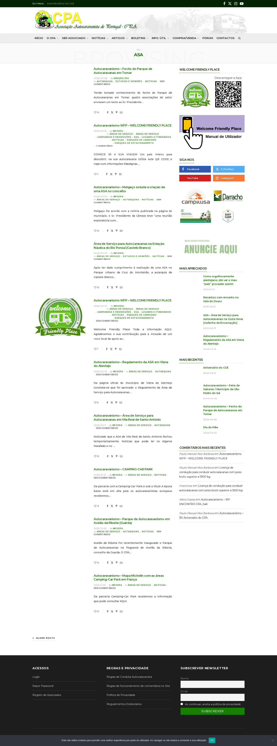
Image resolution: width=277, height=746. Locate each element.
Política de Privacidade (121, 695)
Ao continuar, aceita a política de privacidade (213, 704)
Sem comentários (107, 321)
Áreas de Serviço (121, 134)
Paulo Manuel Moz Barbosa (196, 453)
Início (39, 38)
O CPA (51, 38)
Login (36, 676)
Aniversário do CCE (60, 3)
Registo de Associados (46, 695)
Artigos (118, 38)
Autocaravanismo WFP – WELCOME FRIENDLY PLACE (132, 125)
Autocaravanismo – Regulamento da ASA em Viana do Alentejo (223, 339)
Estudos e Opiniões (129, 81)
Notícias (98, 38)
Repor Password (42, 686)
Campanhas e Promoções (114, 137)
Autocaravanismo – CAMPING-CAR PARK (123, 469)
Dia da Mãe (210, 427)
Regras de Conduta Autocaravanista (129, 676)
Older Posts (43, 638)
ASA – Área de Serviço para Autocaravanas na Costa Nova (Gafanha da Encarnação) (223, 319)
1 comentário (104, 146)
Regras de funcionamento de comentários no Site (138, 686)
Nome (185, 678)
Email (184, 691)
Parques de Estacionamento (134, 143)
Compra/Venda (184, 38)
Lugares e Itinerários (156, 137)
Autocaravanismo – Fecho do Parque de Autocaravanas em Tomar (222, 410)
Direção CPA (121, 78)
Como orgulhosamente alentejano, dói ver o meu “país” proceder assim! (220, 280)
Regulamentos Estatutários (124, 704)
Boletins (138, 38)
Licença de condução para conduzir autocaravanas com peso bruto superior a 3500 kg (210, 472)
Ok (212, 740)
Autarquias (105, 81)
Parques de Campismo (141, 140)
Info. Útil (159, 38)
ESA (136, 137)
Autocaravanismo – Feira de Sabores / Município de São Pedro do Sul (221, 389)
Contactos (225, 38)
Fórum (207, 38)
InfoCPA (118, 131)
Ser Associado (73, 38)
